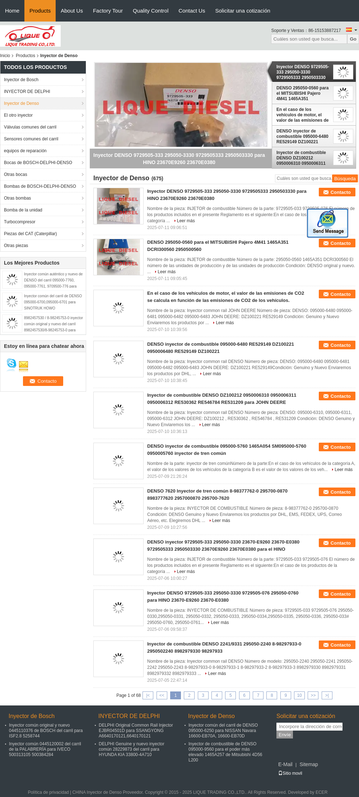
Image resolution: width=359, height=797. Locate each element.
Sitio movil (290, 773)
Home (12, 11)
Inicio (5, 55)
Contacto (341, 192)
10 (299, 695)
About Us (72, 11)
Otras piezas (16, 245)
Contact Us (191, 11)
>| (327, 695)
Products (40, 11)
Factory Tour (108, 11)
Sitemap (308, 764)
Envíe (285, 734)
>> (313, 695)
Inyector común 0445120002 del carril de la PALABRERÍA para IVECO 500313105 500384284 (45, 749)
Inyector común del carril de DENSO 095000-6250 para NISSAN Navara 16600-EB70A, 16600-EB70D (223, 730)
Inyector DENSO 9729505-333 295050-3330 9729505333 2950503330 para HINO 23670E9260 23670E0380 (302, 72)
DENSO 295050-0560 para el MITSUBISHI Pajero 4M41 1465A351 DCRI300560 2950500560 (302, 93)
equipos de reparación (25, 150)
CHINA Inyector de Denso (97, 792)
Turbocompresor (20, 221)
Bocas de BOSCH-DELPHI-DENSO (38, 162)
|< (148, 695)
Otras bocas (15, 174)
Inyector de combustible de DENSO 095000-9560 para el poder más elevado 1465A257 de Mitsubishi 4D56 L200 (225, 752)
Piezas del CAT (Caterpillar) (30, 233)
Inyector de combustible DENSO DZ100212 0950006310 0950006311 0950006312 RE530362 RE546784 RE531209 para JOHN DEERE (302, 158)
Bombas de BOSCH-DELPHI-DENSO (40, 186)
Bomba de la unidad (23, 210)
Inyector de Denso (21, 103)
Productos (25, 55)
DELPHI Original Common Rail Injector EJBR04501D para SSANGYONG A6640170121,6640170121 (136, 730)
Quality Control (150, 11)
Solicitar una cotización (242, 11)
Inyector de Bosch (21, 79)
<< (161, 695)
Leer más (186, 220)
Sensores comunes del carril (31, 138)
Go (353, 39)
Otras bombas (17, 198)
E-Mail (285, 764)
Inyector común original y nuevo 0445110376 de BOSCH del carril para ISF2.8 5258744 (46, 730)
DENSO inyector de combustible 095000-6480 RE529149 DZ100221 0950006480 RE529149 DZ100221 (302, 136)
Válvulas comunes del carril (30, 127)
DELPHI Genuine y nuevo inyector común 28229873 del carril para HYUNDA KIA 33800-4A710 (131, 749)
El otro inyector (18, 115)
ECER (321, 792)
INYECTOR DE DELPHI (27, 91)
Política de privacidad (48, 792)
